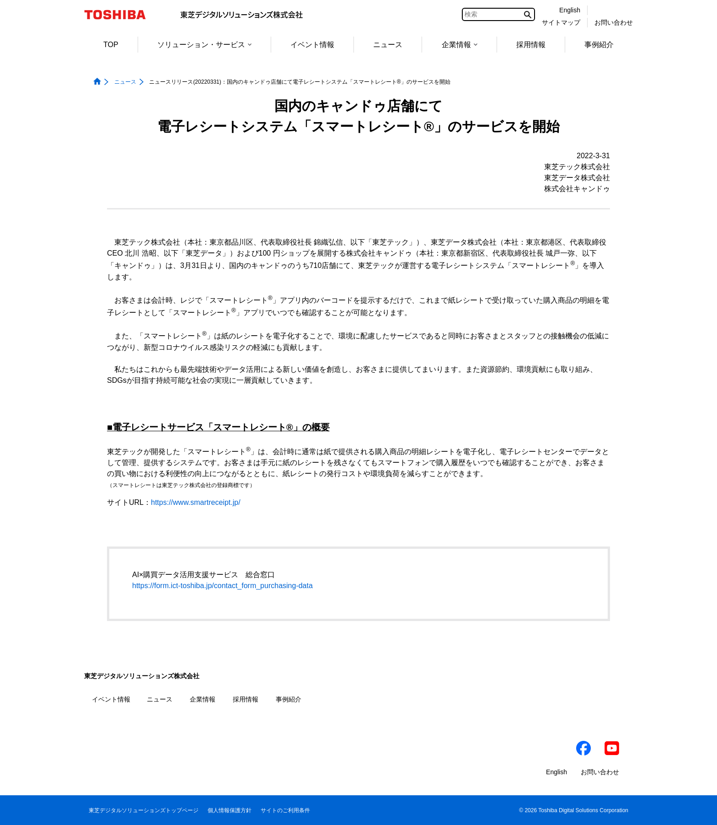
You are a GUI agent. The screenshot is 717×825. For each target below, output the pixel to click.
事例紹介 (599, 44)
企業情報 (459, 44)
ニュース (387, 44)
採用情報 (531, 44)
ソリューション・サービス (204, 44)
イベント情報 (312, 44)
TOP (110, 44)
